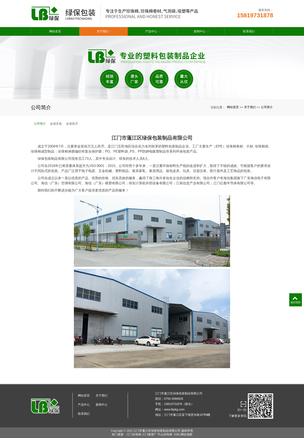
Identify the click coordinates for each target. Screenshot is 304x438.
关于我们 (250, 107)
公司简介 (267, 107)
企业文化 (56, 123)
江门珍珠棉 (133, 434)
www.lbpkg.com (174, 409)
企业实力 (72, 123)
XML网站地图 (183, 434)
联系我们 (84, 413)
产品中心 (84, 404)
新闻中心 (101, 404)
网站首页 (233, 107)
